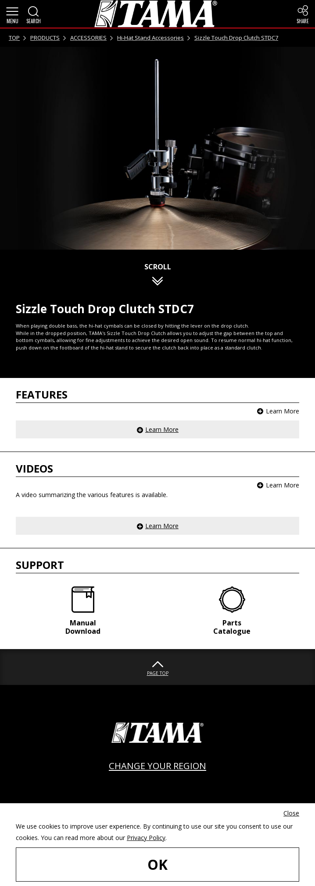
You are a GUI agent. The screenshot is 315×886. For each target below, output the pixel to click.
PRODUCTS (45, 38)
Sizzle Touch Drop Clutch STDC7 (236, 38)
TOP (14, 38)
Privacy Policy (146, 837)
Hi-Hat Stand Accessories (150, 38)
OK (157, 864)
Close (291, 813)
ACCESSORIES (88, 38)
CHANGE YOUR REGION (157, 765)
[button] (12, 14)
